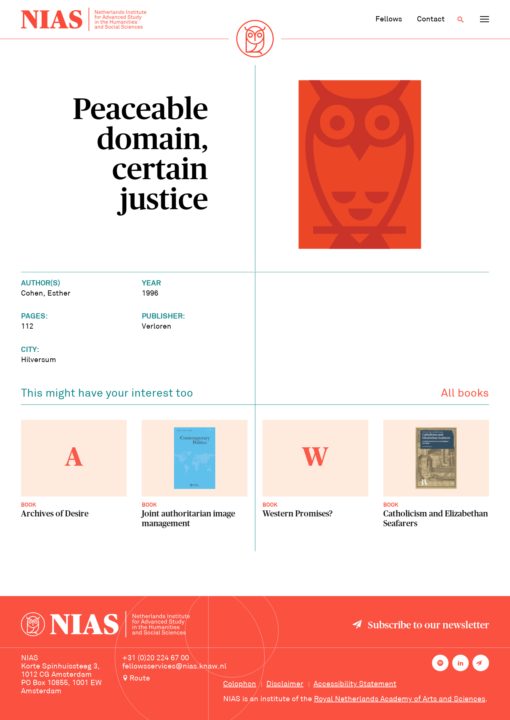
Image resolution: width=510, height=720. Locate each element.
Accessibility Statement (355, 684)
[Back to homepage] (83, 19)
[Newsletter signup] (480, 663)
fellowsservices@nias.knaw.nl (174, 666)
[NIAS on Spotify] (440, 663)
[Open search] (460, 19)
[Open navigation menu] (484, 19)
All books (465, 395)
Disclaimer (284, 684)
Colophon (239, 684)
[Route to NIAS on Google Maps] (174, 679)
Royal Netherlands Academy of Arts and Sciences (399, 699)
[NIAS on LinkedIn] (460, 663)
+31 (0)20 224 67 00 (155, 658)
